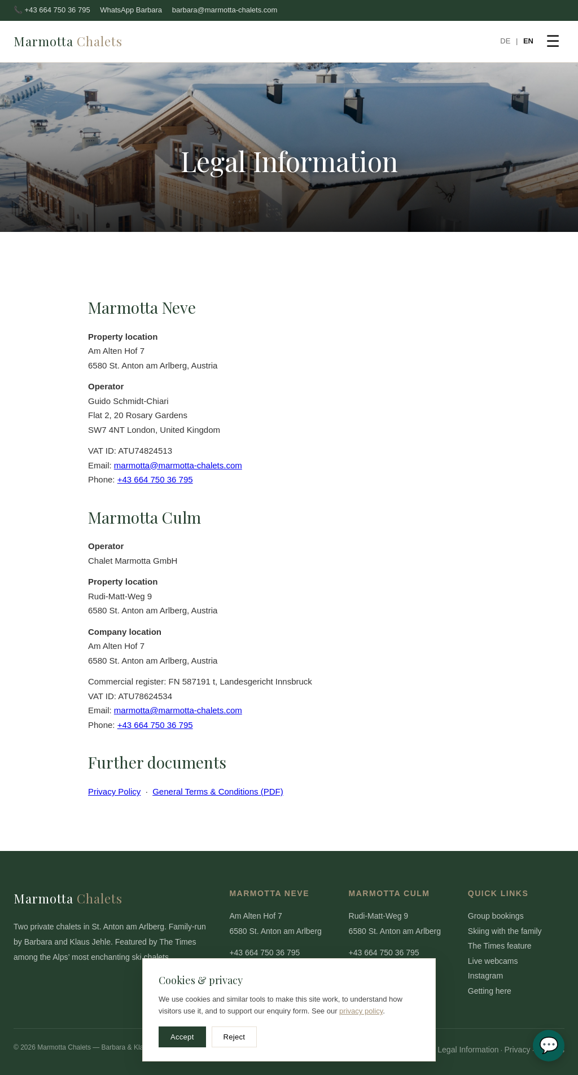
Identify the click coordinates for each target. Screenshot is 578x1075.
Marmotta (68, 41)
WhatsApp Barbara (131, 10)
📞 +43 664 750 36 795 (52, 10)
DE (505, 41)
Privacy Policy (114, 791)
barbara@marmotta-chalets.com (225, 10)
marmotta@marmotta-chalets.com (178, 465)
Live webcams (493, 961)
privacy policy (361, 1011)
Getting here (489, 990)
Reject (235, 1037)
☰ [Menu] (553, 41)
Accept (182, 1037)
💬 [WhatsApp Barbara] (549, 1045)
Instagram (485, 975)
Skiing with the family (505, 931)
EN (528, 41)
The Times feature (500, 945)
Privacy (517, 1049)
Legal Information (467, 1049)
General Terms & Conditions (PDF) (217, 791)
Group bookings (496, 915)
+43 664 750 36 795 (155, 479)
